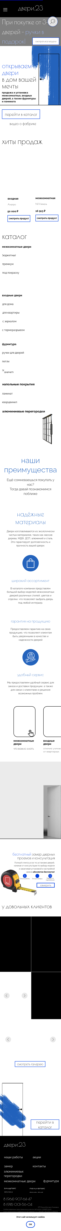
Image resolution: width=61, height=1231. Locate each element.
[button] (46, 885)
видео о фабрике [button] (23, 123)
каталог (14, 236)
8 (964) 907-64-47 (17, 1199)
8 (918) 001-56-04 (17, 1204)
